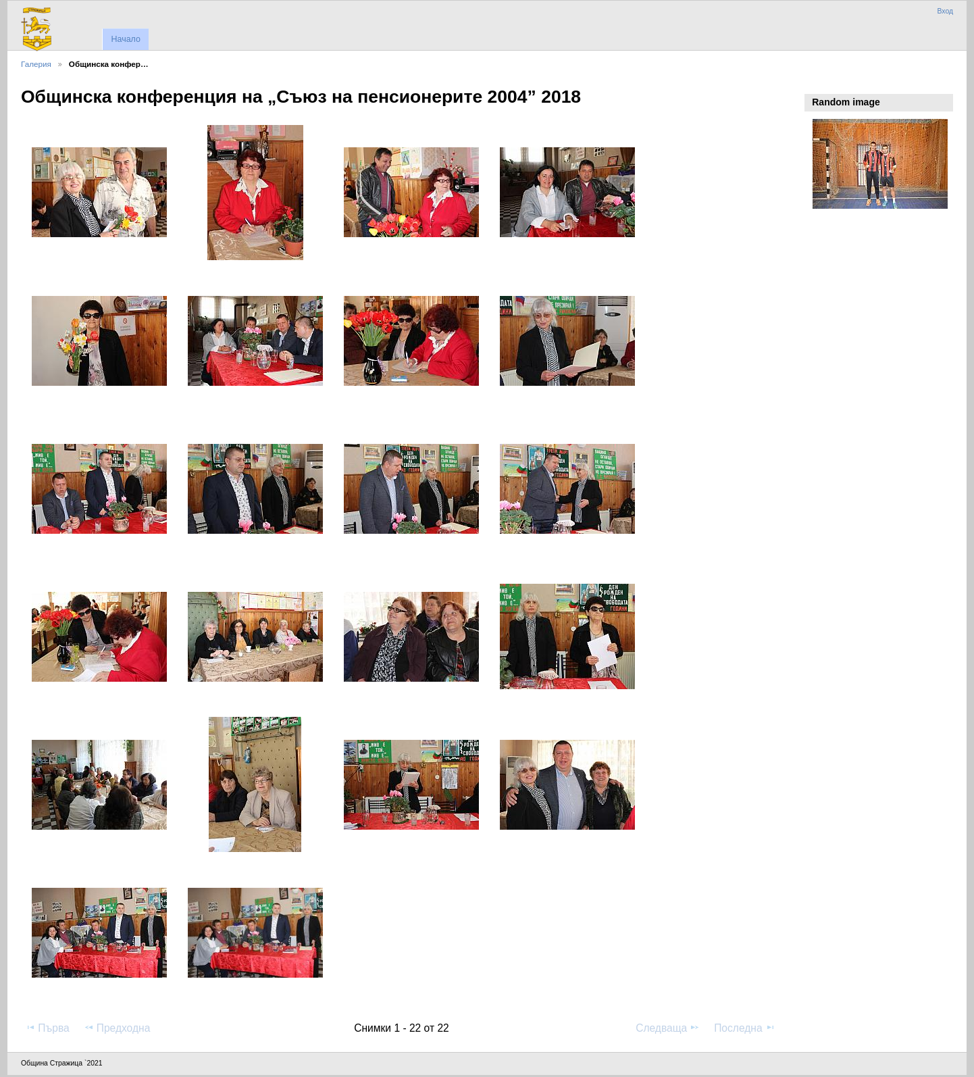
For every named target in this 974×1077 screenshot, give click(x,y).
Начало (125, 39)
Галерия (36, 63)
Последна (744, 1028)
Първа (47, 1028)
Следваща (668, 1028)
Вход (945, 11)
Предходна (117, 1028)
